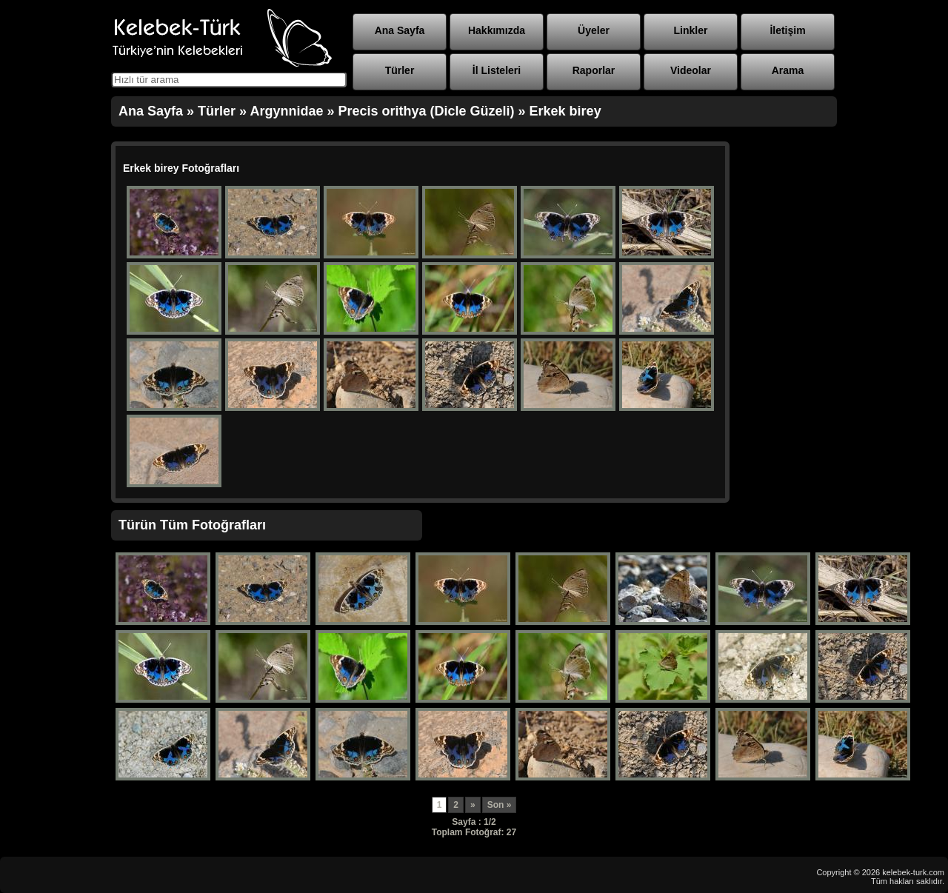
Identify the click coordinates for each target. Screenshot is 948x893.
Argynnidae (286, 111)
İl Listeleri (497, 70)
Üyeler (594, 30)
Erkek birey (565, 111)
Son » (499, 805)
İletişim (787, 30)
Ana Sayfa (400, 30)
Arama (788, 70)
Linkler (691, 30)
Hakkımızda (496, 30)
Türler (400, 70)
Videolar (690, 70)
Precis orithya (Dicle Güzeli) (426, 111)
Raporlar (594, 70)
